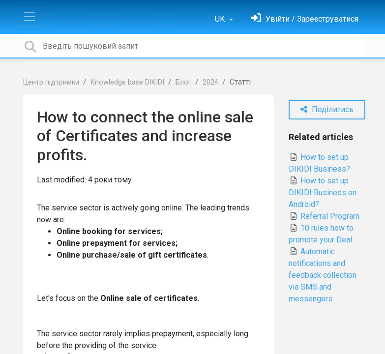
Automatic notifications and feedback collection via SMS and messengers (322, 275)
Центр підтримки (51, 82)
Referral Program (324, 216)
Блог (183, 82)
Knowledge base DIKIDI (127, 82)
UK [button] (221, 19)
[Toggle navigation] (29, 17)
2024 (210, 82)
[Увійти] (304, 19)
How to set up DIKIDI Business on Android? (322, 192)
